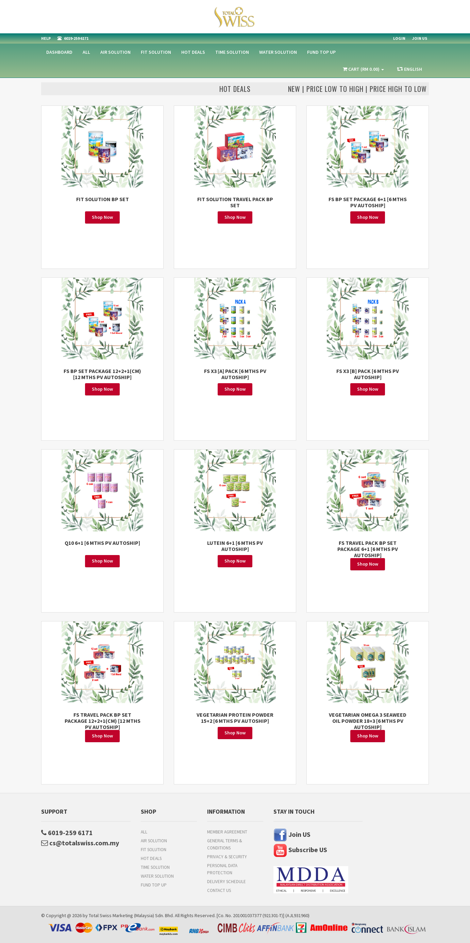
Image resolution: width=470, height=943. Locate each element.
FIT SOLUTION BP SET (102, 199)
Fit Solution (156, 52)
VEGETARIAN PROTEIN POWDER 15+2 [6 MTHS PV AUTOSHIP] (235, 717)
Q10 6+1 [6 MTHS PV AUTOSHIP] (102, 542)
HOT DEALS (193, 52)
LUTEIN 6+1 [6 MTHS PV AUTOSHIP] (235, 545)
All (86, 52)
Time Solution (232, 52)
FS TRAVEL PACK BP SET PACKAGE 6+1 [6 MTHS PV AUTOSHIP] (367, 548)
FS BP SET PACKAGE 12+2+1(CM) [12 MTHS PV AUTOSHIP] (102, 374)
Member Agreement (227, 832)
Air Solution (115, 52)
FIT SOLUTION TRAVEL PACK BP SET (235, 202)
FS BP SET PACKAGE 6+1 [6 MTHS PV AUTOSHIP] (368, 202)
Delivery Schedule (226, 881)
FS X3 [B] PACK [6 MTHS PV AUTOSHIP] (367, 374)
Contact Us (219, 890)
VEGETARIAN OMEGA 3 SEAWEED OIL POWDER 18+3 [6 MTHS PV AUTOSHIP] (367, 720)
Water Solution (278, 52)
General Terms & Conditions (224, 844)
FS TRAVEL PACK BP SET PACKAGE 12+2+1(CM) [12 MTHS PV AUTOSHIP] (102, 720)
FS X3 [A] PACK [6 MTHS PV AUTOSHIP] (235, 374)
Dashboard (59, 52)
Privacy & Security (227, 857)
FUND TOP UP (321, 52)
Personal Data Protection (222, 869)
